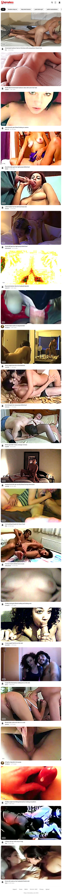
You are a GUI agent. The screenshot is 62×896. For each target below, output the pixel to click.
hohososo (7, 406)
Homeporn (7, 327)
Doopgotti (7, 605)
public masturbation (52, 9)
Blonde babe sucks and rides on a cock (15, 722)
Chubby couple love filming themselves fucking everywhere (20, 801)
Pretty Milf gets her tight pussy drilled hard (16, 246)
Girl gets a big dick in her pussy (13, 762)
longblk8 (7, 446)
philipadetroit (8, 248)
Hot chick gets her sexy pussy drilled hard (16, 405)
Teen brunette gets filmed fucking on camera (16, 127)
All (3, 9)
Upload (47, 889)
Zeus (6, 843)
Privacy (41, 889)
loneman (7, 208)
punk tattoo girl (39, 9)
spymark (7, 724)
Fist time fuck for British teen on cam (14, 563)
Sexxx (6, 803)
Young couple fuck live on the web (14, 643)
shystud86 (7, 645)
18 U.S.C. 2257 (33, 889)
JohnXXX (7, 367)
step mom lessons (26, 9)
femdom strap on (12, 9)
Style (6, 526)
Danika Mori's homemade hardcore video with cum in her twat (21, 87)
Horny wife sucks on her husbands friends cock (17, 881)
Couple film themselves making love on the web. (17, 682)
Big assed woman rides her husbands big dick (17, 286)
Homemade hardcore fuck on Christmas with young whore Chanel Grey (23, 48)
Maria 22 (7, 129)
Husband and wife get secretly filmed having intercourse (20, 484)
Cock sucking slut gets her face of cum (15, 524)
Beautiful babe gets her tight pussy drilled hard (17, 167)
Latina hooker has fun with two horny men (16, 206)
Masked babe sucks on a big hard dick (15, 325)
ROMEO (6, 168)
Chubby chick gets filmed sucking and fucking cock (18, 603)
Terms (20, 889)
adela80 (7, 89)
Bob (6, 49)
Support (15, 889)
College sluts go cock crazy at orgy (14, 841)
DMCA (26, 889)
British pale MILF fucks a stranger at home (16, 444)
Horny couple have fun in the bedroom (15, 365)
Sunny (6, 684)
